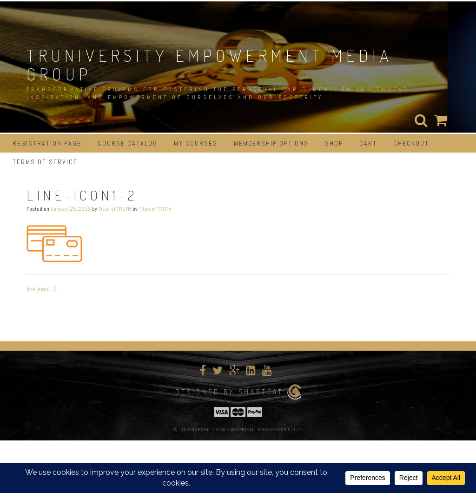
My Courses (196, 143)
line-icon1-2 (41, 289)
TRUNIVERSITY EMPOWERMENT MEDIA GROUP (209, 65)
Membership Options (271, 143)
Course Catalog (128, 143)
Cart (368, 143)
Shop (334, 143)
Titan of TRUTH (115, 209)
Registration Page (47, 143)
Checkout (411, 143)
